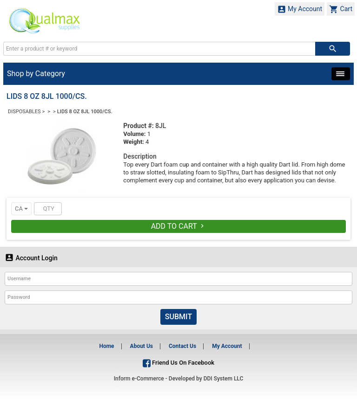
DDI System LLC (224, 378)
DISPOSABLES (24, 112)
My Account (300, 9)
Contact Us (182, 346)
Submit (178, 316)
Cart (340, 9)
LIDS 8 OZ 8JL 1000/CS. (84, 112)
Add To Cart (178, 226)
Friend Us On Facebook (178, 362)
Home (106, 346)
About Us (141, 346)
